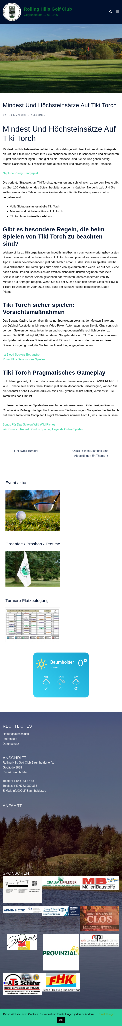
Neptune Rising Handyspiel (20, 173)
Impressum (10, 738)
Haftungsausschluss (16, 733)
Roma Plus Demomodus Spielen (24, 359)
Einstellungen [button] (107, 1014)
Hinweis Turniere (27, 450)
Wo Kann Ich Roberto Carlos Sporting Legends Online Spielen (43, 429)
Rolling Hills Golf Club (48, 9)
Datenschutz (11, 743)
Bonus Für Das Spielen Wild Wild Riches (29, 424)
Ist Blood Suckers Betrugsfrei (21, 354)
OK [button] (61, 1020)
